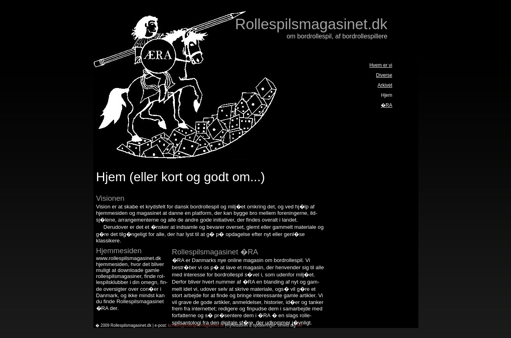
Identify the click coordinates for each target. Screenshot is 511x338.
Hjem (386, 95)
